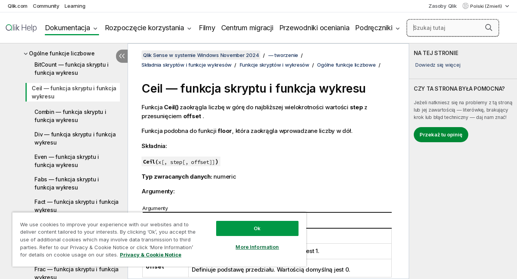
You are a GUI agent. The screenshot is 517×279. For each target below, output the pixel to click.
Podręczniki (373, 28)
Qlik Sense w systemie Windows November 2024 (201, 55)
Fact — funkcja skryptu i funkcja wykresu (76, 205)
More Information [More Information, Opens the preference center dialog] (257, 247)
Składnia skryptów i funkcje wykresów (187, 65)
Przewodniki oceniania (314, 28)
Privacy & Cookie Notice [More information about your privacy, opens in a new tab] (150, 254)
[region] (159, 239)
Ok (257, 228)
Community (46, 6)
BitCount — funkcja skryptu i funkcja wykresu (71, 68)
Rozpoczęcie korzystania (144, 28)
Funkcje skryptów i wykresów (274, 65)
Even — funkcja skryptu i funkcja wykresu (66, 160)
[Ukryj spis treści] (122, 56)
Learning (75, 6)
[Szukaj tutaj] (452, 28)
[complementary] (463, 161)
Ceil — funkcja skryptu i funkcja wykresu (74, 92)
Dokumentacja (67, 28)
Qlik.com (17, 6)
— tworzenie (283, 55)
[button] (489, 27)
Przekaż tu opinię (441, 134)
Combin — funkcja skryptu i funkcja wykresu (70, 115)
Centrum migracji (247, 28)
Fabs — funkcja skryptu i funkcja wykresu (66, 183)
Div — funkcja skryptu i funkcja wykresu (75, 138)
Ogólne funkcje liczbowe (61, 53)
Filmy (207, 28)
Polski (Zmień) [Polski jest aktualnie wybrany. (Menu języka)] (486, 6)
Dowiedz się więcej (438, 65)
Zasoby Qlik (442, 6)
